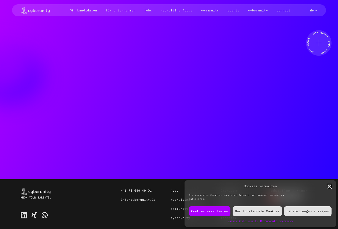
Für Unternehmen (120, 10)
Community (210, 10)
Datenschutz (268, 221)
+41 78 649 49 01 (136, 190)
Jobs (148, 10)
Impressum (286, 221)
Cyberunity (258, 10)
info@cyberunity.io (138, 200)
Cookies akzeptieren (209, 211)
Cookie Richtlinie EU (243, 221)
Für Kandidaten (83, 10)
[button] (329, 186)
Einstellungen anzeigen (307, 211)
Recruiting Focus (176, 10)
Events (233, 10)
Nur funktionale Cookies (257, 211)
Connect (283, 10)
